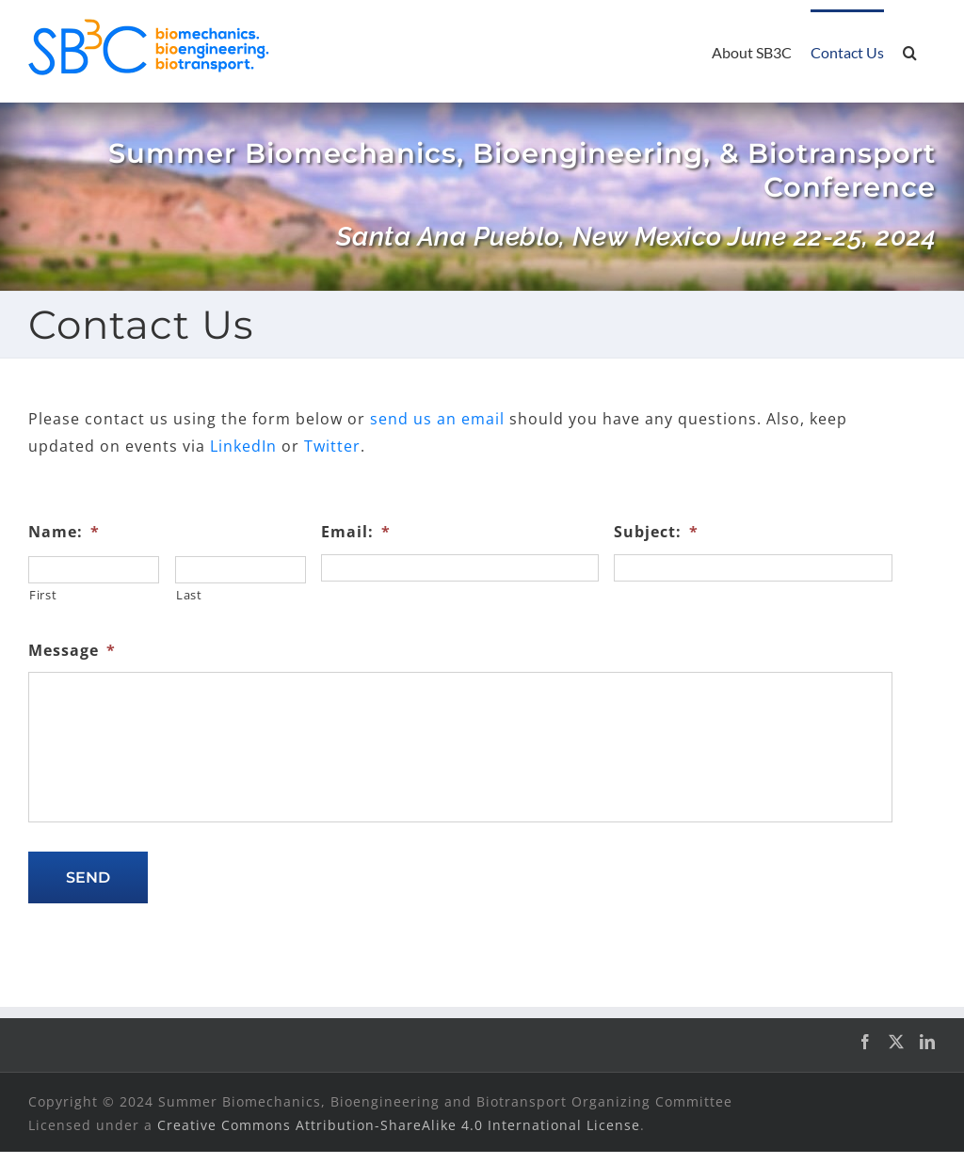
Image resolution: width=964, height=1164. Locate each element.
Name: (64, 532)
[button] (910, 51)
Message (72, 651)
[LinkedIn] (928, 1041)
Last (189, 594)
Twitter (332, 446)
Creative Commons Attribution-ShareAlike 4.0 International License (398, 1125)
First (42, 594)
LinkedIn (243, 446)
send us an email (437, 418)
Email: (356, 532)
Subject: (656, 532)
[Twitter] (897, 1041)
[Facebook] (866, 1041)
